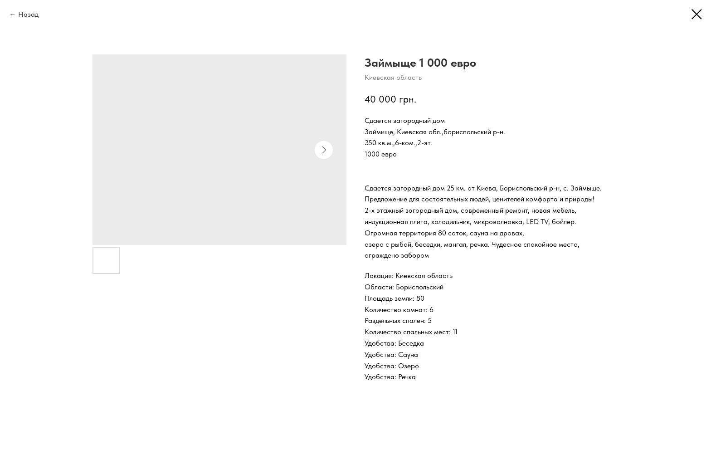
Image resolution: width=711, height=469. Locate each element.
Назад (28, 14)
